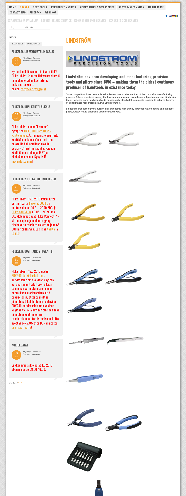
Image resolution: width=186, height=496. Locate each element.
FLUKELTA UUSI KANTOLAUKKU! (31, 107)
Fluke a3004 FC (21, 211)
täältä (51, 229)
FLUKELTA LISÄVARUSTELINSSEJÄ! (33, 51)
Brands (24, 7)
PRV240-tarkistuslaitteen (28, 275)
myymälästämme (22, 161)
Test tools (40, 7)
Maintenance (156, 7)
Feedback (35, 12)
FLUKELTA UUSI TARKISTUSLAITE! (32, 251)
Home (12, 7)
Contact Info (17, 12)
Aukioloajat (20, 345)
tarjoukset (33, 44)
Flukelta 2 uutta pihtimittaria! (34, 179)
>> (22, 383)
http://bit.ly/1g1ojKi (33, 88)
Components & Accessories (97, 7)
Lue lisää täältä (21, 327)
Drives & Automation (131, 7)
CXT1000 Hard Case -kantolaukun (31, 133)
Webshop (51, 12)
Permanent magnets (63, 7)
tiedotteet (16, 44)
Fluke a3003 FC (38, 203)
